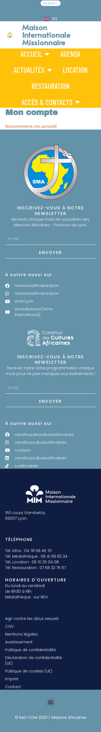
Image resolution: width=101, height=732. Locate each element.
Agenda (70, 53)
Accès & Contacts (50, 102)
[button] (50, 702)
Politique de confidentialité (30, 650)
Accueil (35, 53)
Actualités (32, 70)
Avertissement (19, 642)
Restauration (50, 86)
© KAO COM (26, 717)
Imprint (12, 679)
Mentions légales (21, 634)
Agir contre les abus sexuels (32, 618)
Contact (13, 686)
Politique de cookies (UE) (28, 671)
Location (75, 69)
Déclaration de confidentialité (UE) (33, 660)
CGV (9, 626)
